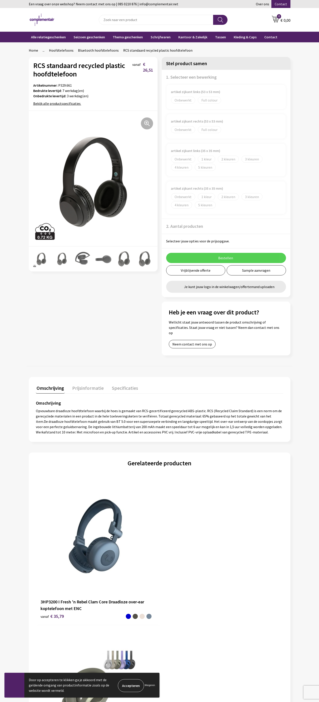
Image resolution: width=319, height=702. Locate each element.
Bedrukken (173, 626)
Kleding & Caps (245, 37)
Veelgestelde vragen (180, 612)
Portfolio (237, 619)
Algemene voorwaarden (118, 633)
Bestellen (172, 619)
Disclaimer (108, 640)
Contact (281, 4)
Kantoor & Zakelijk (192, 37)
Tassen (220, 37)
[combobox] (156, 20)
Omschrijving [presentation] (49, 387)
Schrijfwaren (161, 37)
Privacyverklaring (178, 653)
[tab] (49, 388)
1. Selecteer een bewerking (191, 77)
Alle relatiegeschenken (48, 37)
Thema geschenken (128, 37)
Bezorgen (172, 633)
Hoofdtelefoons (61, 50)
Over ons (262, 4)
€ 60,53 (108, 562)
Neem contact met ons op (192, 344)
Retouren (172, 640)
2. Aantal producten (184, 226)
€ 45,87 (170, 562)
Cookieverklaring (178, 646)
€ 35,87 (237, 559)
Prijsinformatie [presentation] (85, 387)
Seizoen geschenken (89, 37)
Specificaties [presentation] (121, 387)
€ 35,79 (47, 562)
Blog (233, 612)
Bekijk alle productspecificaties (58, 103)
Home (33, 50)
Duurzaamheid (111, 619)
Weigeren (150, 685)
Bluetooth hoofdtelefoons (98, 50)
